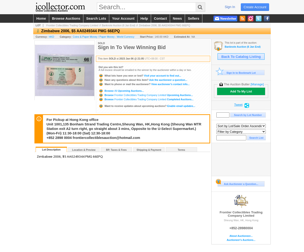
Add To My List (241, 91)
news (177, 18)
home (41, 18)
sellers (193, 18)
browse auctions (66, 18)
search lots (96, 18)
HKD (51, 36)
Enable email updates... (147, 106)
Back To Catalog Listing (241, 57)
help (144, 18)
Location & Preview (83, 149)
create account (255, 7)
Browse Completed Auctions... (146, 99)
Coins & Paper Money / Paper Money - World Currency (103, 36)
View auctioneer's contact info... (144, 84)
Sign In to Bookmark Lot (237, 72)
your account (123, 18)
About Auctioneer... (240, 236)
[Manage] (257, 84)
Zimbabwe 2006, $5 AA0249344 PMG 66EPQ (164, 25)
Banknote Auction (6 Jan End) (118, 25)
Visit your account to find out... (140, 75)
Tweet (238, 104)
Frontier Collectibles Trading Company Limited (72, 25)
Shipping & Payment (149, 149)
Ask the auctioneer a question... (143, 79)
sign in (230, 7)
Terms (181, 149)
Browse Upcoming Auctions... (121, 90)
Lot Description (51, 149)
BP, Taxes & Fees (116, 149)
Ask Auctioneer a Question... (238, 183)
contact (160, 18)
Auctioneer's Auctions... (241, 240)
